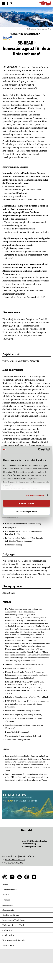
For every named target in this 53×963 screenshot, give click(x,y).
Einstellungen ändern (35, 495)
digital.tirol (7, 930)
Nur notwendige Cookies (26, 511)
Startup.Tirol (8, 945)
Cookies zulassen (26, 503)
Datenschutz (8, 910)
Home (5, 885)
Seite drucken (4, 877)
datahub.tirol (8, 935)
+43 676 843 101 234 (15, 859)
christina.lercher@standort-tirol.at (18, 856)
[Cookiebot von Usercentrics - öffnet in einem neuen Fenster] (38, 450)
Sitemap (6, 900)
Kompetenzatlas (9, 890)
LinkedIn (19, 877)
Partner (5, 895)
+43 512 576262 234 (13, 862)
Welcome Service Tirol (13, 925)
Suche (11, 3)
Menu (3, 3)
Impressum (7, 905)
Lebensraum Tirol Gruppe (14, 920)
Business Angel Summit (13, 940)
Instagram (26, 877)
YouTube (34, 877)
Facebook (12, 877)
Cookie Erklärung (10, 915)
